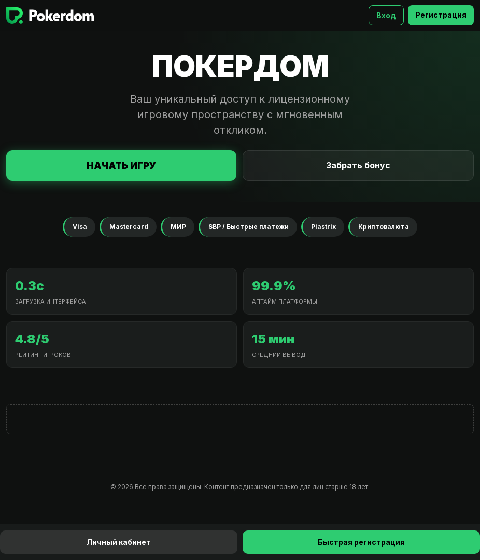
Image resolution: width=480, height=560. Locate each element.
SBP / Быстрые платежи (248, 227)
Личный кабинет (119, 542)
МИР (178, 227)
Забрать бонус (358, 165)
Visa (80, 227)
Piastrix (323, 227)
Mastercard (128, 227)
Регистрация (441, 14)
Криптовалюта (383, 227)
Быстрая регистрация (361, 542)
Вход (386, 15)
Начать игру (122, 165)
